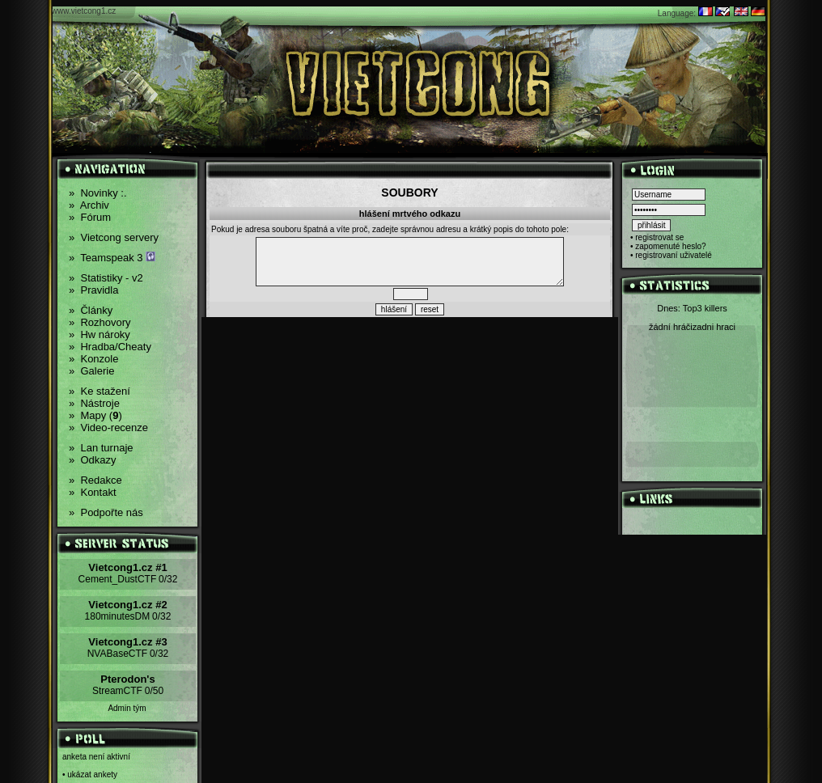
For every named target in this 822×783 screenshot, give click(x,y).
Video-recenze (108, 427)
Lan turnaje (101, 448)
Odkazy (93, 460)
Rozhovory (100, 322)
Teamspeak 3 (112, 258)
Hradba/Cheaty (110, 347)
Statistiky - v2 (106, 278)
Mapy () (95, 415)
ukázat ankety (92, 774)
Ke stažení (99, 391)
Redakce (95, 480)
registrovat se (659, 237)
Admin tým (127, 708)
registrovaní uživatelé (673, 255)
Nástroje (94, 403)
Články (90, 310)
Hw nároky (99, 334)
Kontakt (93, 492)
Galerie (91, 371)
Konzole (93, 359)
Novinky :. (98, 193)
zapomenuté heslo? (670, 246)
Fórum (90, 217)
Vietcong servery (114, 237)
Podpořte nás (106, 512)
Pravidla (93, 290)
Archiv (89, 205)
